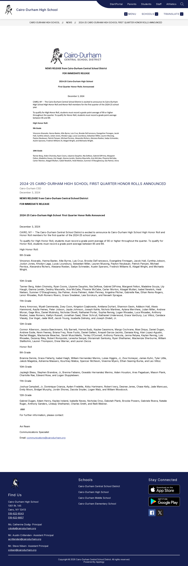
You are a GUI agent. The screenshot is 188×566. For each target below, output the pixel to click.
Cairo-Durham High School (45, 22)
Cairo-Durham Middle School (94, 497)
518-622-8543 (16, 513)
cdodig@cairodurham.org (22, 528)
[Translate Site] (173, 14)
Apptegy (100, 562)
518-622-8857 (16, 517)
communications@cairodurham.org (46, 437)
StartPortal (116, 4)
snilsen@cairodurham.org (22, 550)
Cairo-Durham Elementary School (97, 503)
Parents (132, 4)
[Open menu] (130, 14)
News (69, 22)
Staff (159, 4)
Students (146, 4)
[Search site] (182, 4)
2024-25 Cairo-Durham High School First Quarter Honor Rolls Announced (120, 22)
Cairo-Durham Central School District (99, 486)
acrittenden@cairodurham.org (24, 539)
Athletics (171, 4)
